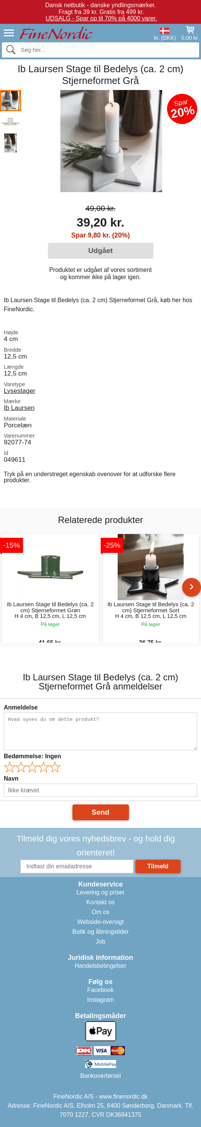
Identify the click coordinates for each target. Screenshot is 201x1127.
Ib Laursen (19, 407)
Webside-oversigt (100, 922)
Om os (100, 912)
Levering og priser (100, 892)
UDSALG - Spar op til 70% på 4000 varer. (101, 18)
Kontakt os (100, 902)
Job (101, 941)
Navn (11, 778)
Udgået (100, 251)
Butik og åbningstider (100, 931)
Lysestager (19, 390)
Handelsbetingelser (100, 965)
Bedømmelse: (32, 756)
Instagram (100, 1000)
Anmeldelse (21, 707)
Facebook (100, 990)
